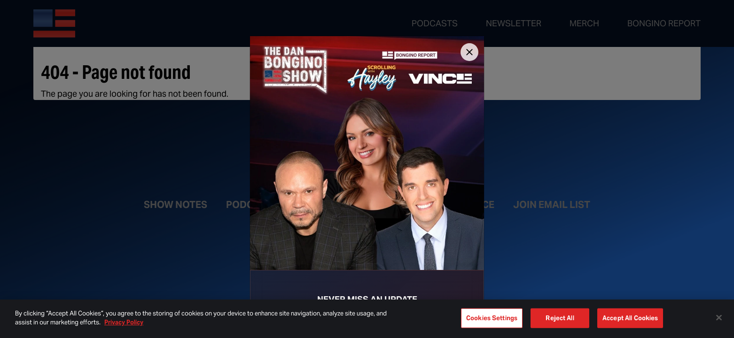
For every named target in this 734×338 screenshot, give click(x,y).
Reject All (560, 318)
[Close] (469, 52)
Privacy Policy (123, 322)
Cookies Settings (491, 318)
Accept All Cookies (630, 318)
